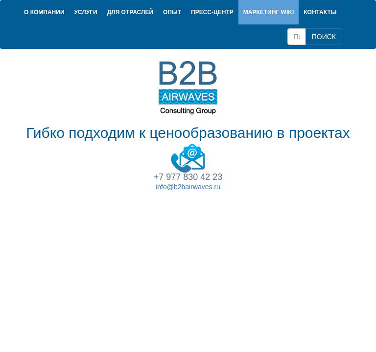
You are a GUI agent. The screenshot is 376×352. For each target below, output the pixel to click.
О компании (44, 12)
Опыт (172, 12)
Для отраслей (130, 12)
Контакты (320, 12)
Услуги (85, 12)
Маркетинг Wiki (268, 12)
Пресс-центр (212, 12)
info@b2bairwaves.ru (188, 187)
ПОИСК (324, 37)
